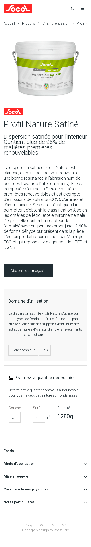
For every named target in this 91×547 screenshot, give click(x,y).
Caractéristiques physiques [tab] (26, 489)
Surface (39, 408)
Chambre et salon (55, 23)
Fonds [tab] (9, 451)
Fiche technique (23, 350)
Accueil (9, 23)
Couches (16, 408)
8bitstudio (61, 530)
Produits (28, 23)
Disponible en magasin (28, 271)
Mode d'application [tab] (19, 464)
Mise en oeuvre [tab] (16, 476)
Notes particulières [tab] (19, 502)
